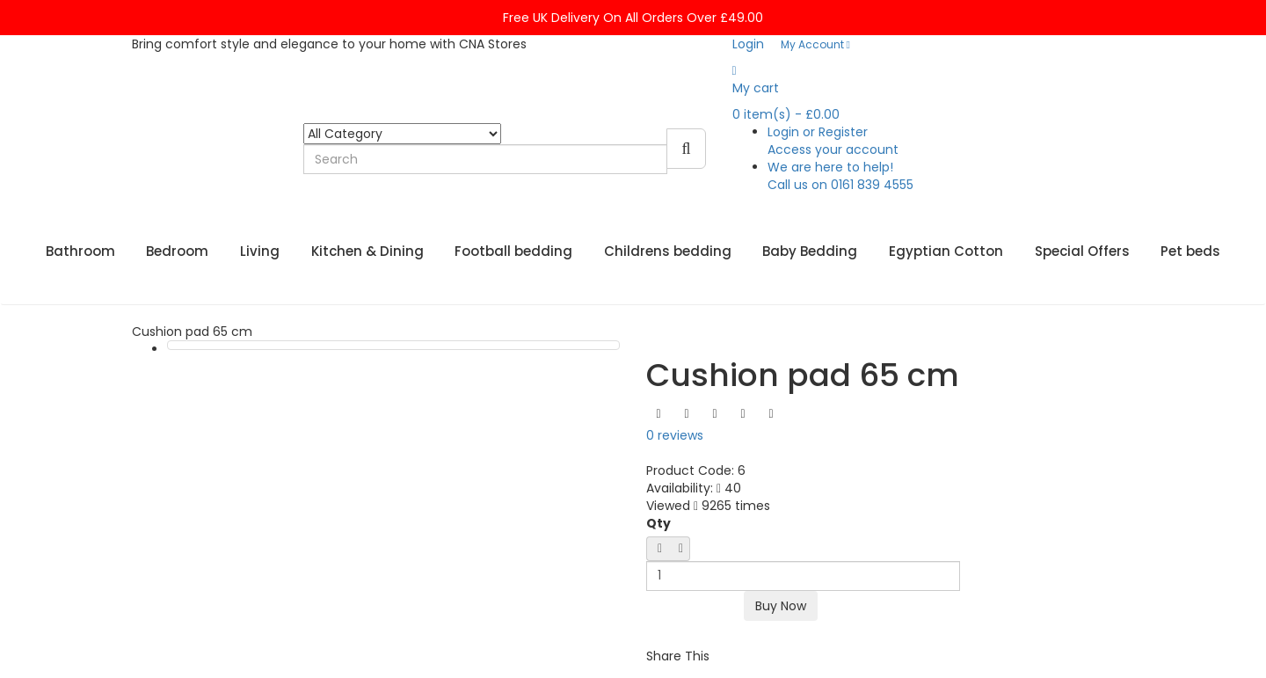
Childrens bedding (667, 251)
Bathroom (80, 251)
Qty (658, 523)
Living (260, 251)
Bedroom (177, 251)
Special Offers (1082, 251)
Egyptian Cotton (946, 251)
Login (748, 44)
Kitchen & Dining (367, 251)
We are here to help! (840, 175)
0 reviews (674, 435)
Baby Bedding (809, 251)
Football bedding (513, 251)
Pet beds (1190, 251)
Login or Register (833, 140)
